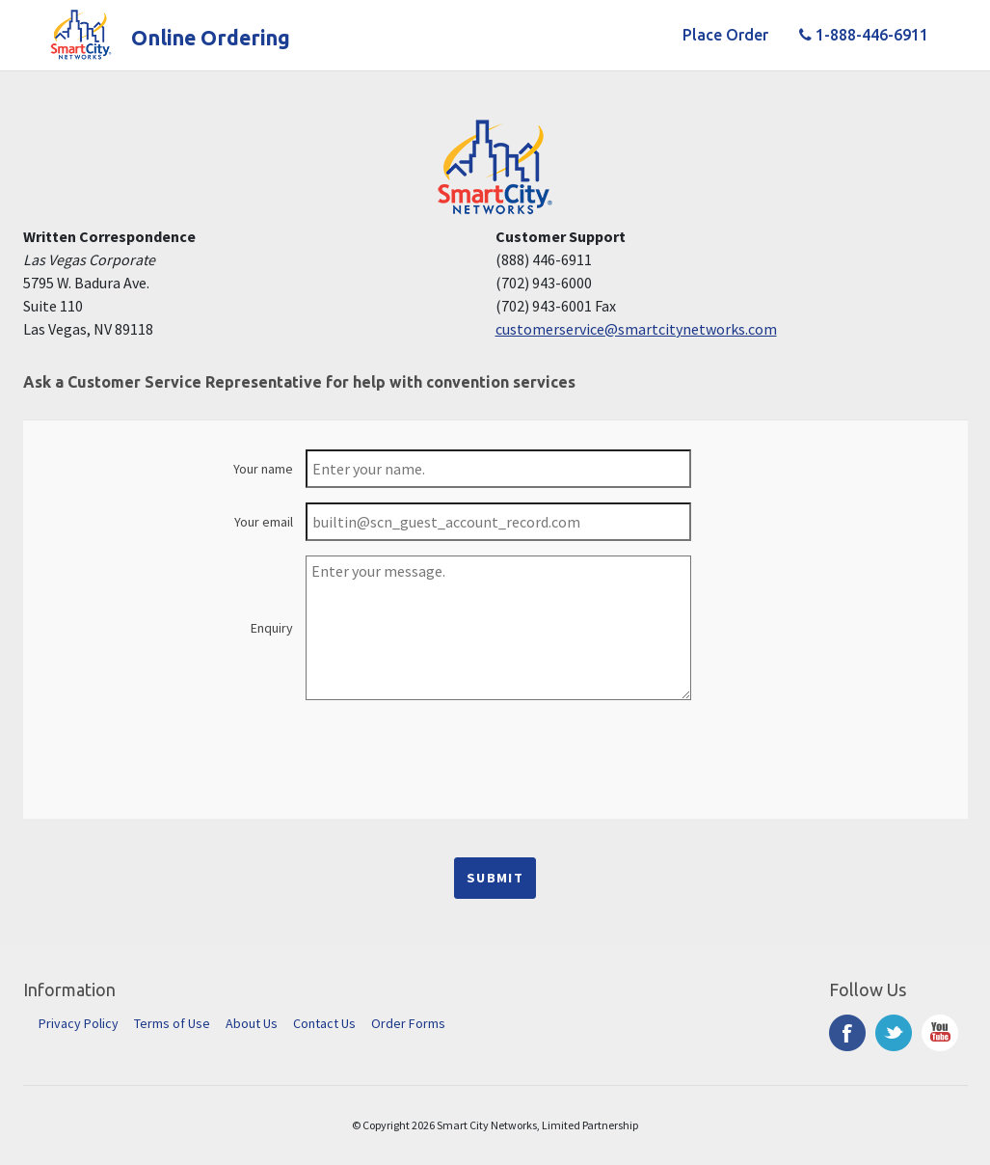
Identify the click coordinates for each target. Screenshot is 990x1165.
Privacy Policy (79, 1023)
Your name (263, 468)
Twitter (893, 1033)
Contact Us (324, 1023)
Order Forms (408, 1023)
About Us (252, 1023)
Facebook (847, 1033)
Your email (263, 521)
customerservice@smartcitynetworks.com (636, 329)
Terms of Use (172, 1023)
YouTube (940, 1033)
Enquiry (272, 628)
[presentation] (495, 752)
